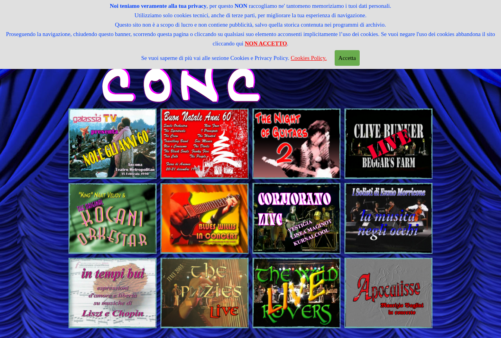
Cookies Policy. (309, 54)
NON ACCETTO (266, 39)
